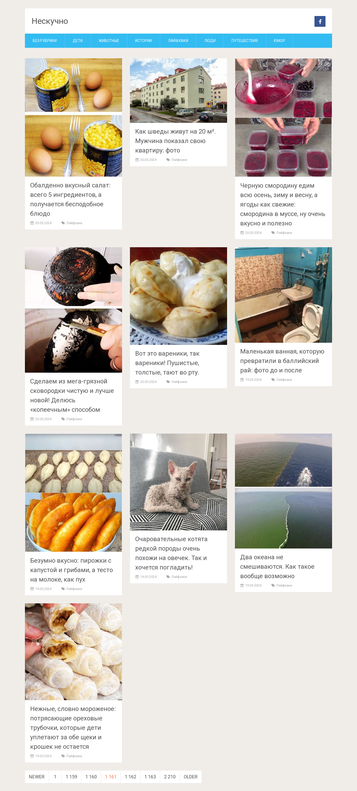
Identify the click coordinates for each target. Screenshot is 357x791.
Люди (210, 41)
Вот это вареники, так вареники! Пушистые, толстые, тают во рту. (167, 363)
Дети (78, 41)
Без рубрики (45, 41)
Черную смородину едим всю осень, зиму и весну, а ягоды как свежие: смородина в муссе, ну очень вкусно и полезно (282, 204)
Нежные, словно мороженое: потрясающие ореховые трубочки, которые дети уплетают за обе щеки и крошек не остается (73, 727)
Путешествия (245, 41)
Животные (109, 41)
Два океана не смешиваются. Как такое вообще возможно (277, 566)
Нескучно (50, 21)
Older (191, 776)
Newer (37, 776)
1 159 (71, 776)
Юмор (279, 41)
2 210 (170, 776)
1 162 (130, 776)
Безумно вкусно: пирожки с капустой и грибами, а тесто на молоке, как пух (71, 570)
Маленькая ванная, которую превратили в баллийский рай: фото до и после (282, 361)
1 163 (150, 776)
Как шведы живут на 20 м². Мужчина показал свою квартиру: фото (175, 141)
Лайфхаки (178, 41)
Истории (143, 41)
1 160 (91, 776)
